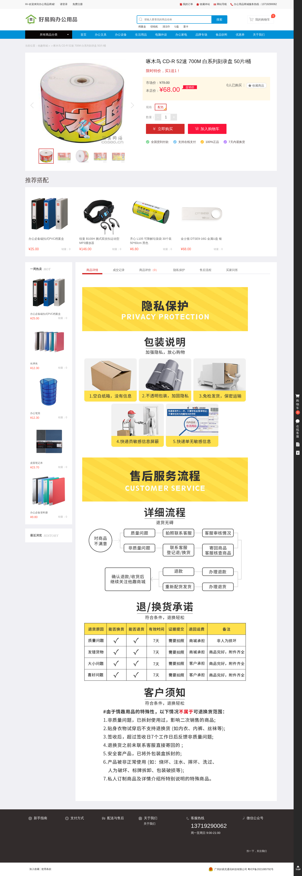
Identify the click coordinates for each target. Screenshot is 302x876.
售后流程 (205, 270)
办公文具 (101, 34)
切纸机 (154, 26)
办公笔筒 (35, 413)
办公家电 (181, 34)
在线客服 (297, 431)
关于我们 (259, 34)
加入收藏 (34, 869)
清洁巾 (166, 26)
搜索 (219, 19)
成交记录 (119, 270)
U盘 (176, 26)
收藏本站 (205, 4)
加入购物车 (209, 129)
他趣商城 (43, 45)
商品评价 (149, 270)
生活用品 (141, 34)
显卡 (185, 26)
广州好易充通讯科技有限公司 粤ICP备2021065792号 (241, 869)
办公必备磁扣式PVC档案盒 (46, 238)
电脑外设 (161, 34)
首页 (83, 34)
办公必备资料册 (39, 512)
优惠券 (240, 34)
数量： (150, 117)
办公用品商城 (46, 4)
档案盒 (142, 26)
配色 (161, 107)
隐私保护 (179, 270)
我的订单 (188, 4)
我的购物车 (262, 19)
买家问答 (232, 270)
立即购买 (165, 129)
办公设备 (121, 34)
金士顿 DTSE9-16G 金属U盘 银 (201, 238)
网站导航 (222, 4)
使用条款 (46, 869)
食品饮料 (221, 34)
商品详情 (92, 270)
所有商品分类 (48, 34)
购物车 (297, 404)
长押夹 (34, 363)
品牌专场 (201, 34)
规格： (150, 107)
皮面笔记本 (36, 462)
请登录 (64, 4)
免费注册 (78, 4)
